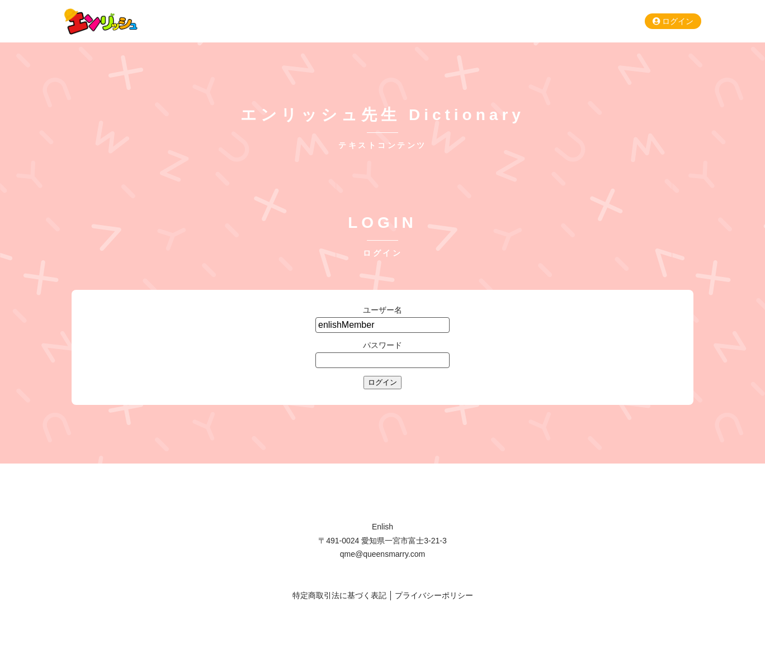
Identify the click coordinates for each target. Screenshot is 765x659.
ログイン (673, 21)
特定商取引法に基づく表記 (339, 595)
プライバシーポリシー (434, 595)
